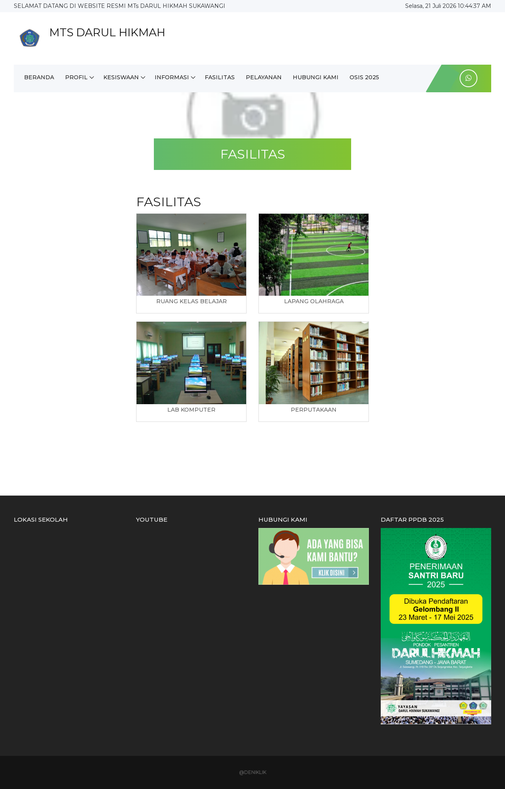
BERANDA (39, 77)
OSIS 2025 (364, 77)
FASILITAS (220, 77)
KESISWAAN (121, 77)
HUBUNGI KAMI (316, 77)
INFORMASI (172, 77)
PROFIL (76, 77)
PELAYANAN (264, 77)
